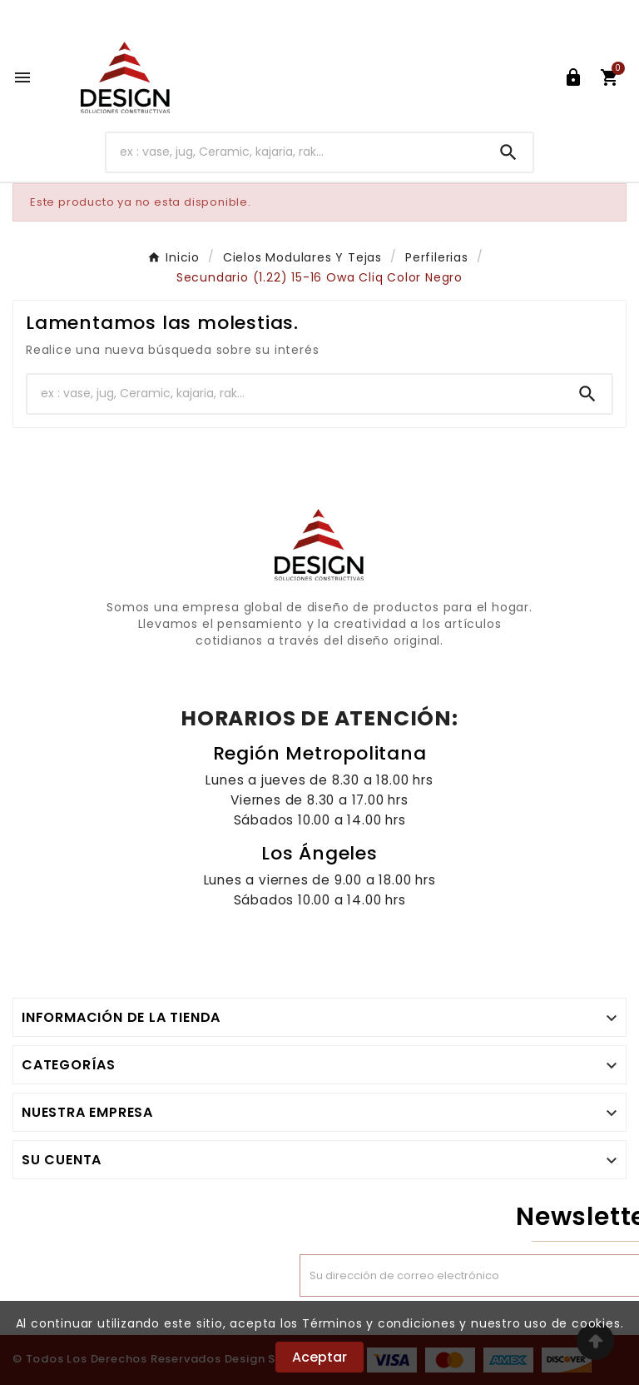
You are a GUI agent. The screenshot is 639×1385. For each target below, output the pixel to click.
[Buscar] (295, 152)
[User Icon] (573, 77)
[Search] (508, 152)
